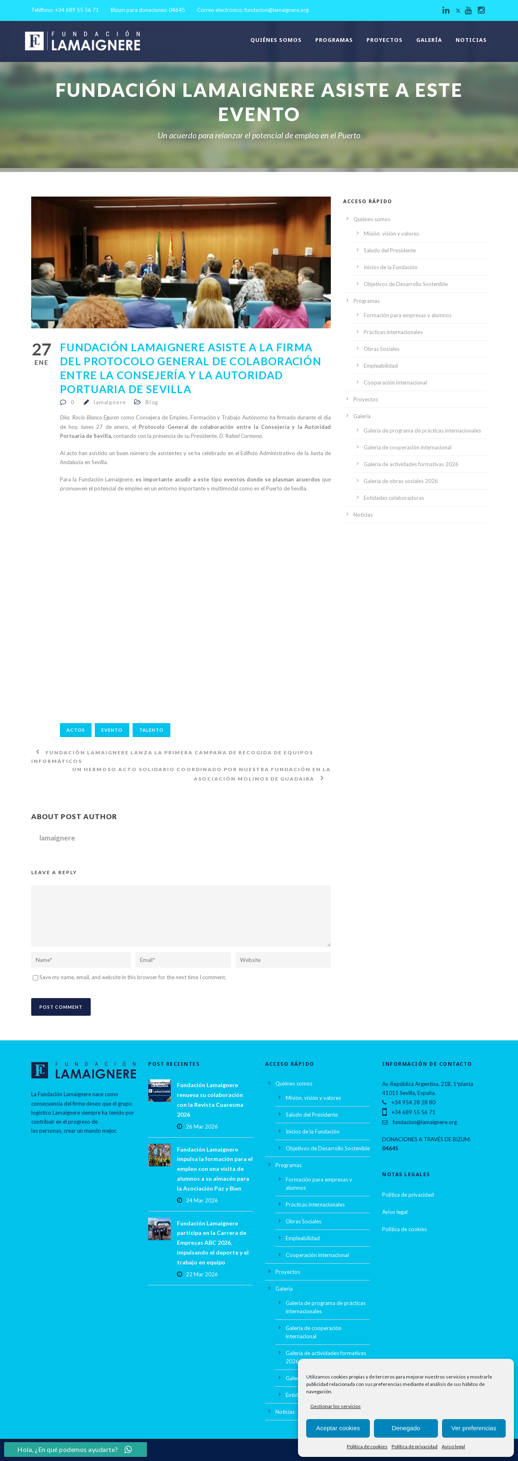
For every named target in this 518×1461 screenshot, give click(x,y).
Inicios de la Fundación (390, 267)
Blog (151, 402)
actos (75, 730)
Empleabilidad (381, 365)
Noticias (471, 40)
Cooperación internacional (395, 382)
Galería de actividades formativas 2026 (411, 464)
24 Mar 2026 (202, 1200)
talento (151, 730)
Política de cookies (367, 1446)
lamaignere (110, 402)
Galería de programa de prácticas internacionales (422, 430)
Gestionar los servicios (335, 1406)
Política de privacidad (415, 1446)
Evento (112, 730)
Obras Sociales (381, 349)
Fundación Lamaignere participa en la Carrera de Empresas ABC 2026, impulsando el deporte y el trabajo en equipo (213, 1243)
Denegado (406, 1427)
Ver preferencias (474, 1427)
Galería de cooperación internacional (408, 447)
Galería (429, 40)
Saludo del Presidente (390, 250)
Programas (334, 40)
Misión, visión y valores (391, 233)
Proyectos (385, 40)
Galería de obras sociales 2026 (401, 481)
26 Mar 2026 (202, 1126)
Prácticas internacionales (393, 332)
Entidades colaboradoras (394, 498)
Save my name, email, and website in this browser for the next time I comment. (132, 977)
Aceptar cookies (338, 1427)
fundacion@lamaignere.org (277, 10)
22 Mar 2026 (202, 1274)
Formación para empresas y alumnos (408, 315)
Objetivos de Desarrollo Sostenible (406, 284)
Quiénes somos (276, 40)
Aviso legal (453, 1446)
